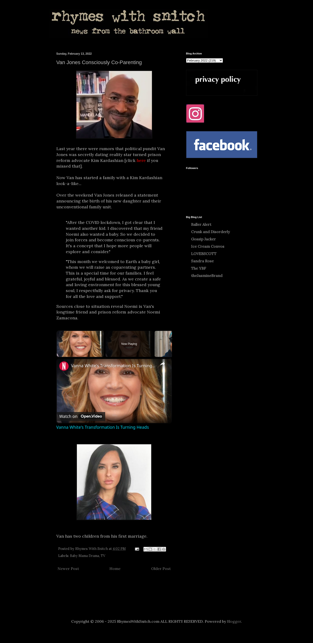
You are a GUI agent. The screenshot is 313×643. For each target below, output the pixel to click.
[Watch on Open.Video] (80, 416)
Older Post (161, 568)
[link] (64, 366)
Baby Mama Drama (84, 556)
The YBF (198, 268)
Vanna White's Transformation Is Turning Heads (113, 365)
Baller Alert (201, 224)
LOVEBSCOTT (204, 253)
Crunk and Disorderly (210, 231)
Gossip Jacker (203, 239)
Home (115, 568)
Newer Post (68, 568)
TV (103, 556)
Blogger (234, 621)
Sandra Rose (202, 261)
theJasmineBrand (206, 275)
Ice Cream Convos (207, 246)
